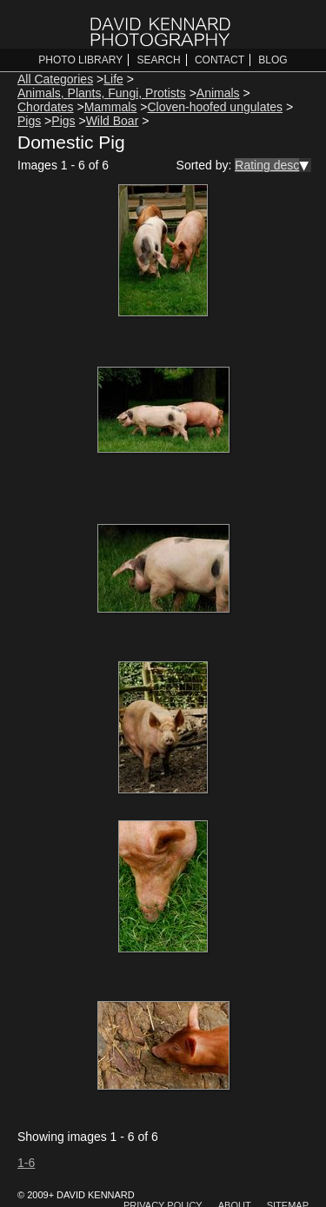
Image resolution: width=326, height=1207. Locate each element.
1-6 (26, 1163)
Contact (219, 60)
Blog (272, 60)
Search (159, 60)
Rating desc (267, 165)
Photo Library (80, 60)
